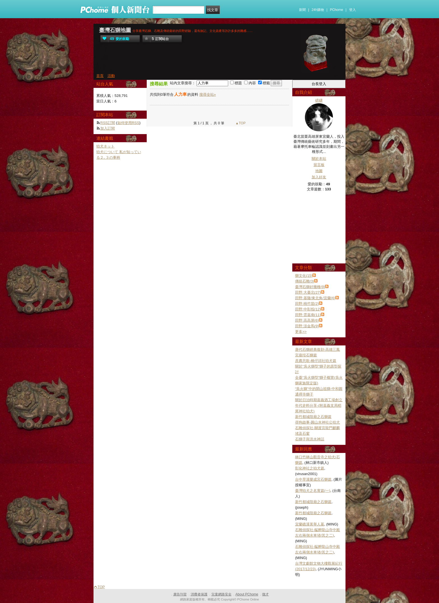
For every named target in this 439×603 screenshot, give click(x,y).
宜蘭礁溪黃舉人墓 (309, 524)
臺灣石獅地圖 (115, 30)
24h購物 (318, 10)
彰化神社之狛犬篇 (309, 468)
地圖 (319, 171)
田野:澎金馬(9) (307, 326)
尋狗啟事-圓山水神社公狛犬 (317, 422)
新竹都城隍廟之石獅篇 (313, 417)
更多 (301, 331)
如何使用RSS (128, 123)
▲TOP (240, 123)
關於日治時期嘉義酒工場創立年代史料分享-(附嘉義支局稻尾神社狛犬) (318, 405)
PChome (336, 10)
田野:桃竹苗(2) (307, 304)
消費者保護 (199, 594)
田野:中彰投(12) (308, 309)
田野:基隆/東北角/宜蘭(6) (315, 298)
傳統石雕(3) (304, 281)
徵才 (265, 594)
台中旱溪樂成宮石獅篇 (313, 479)
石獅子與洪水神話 (309, 439)
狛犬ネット (105, 146)
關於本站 (319, 158)
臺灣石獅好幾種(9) (310, 287)
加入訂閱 (107, 128)
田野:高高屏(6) (307, 320)
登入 (352, 10)
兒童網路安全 (221, 594)
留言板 (319, 165)
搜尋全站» (207, 94)
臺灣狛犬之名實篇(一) (312, 491)
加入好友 (319, 177)
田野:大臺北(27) (308, 292)
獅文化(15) (303, 276)
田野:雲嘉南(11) (308, 315)
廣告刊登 (180, 594)
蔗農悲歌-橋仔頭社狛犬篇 (315, 361)
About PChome (246, 594)
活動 (111, 76)
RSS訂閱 (107, 123)
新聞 (302, 10)
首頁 (100, 76)
